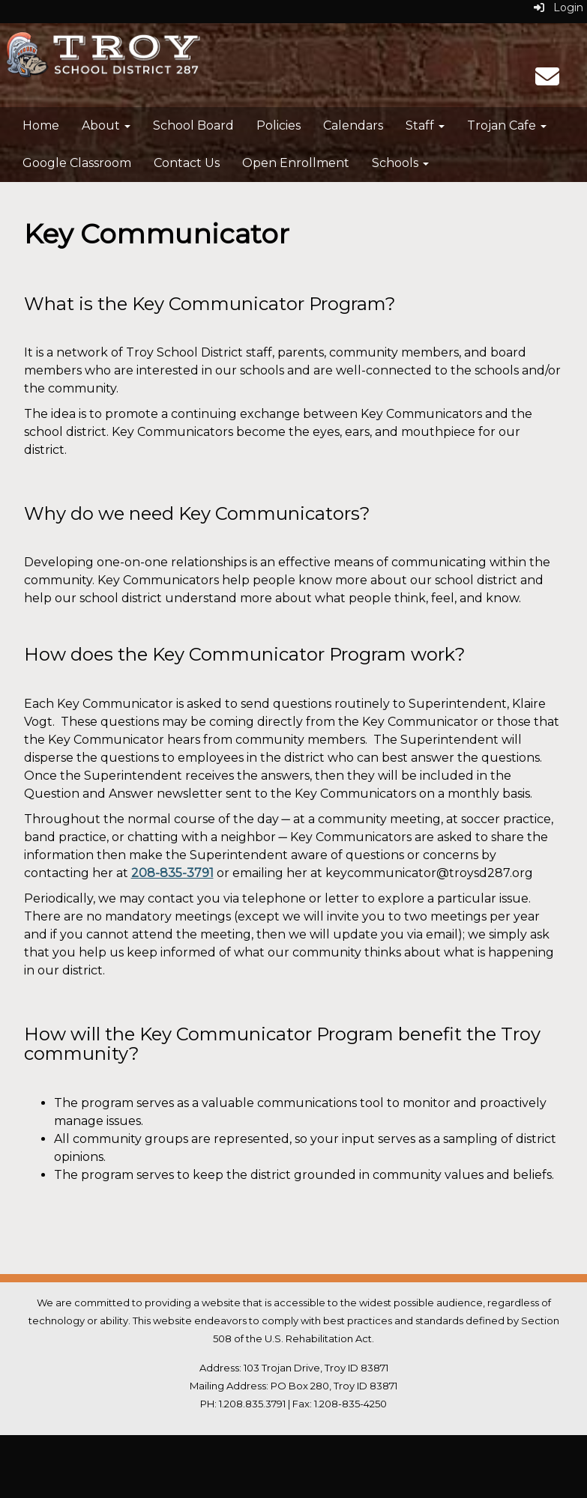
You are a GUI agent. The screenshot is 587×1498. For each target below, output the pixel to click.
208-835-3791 (172, 873)
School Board (193, 125)
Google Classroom (76, 163)
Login (558, 7)
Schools (400, 163)
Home (40, 125)
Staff (425, 125)
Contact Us (187, 163)
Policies (278, 125)
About (106, 125)
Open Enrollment (295, 163)
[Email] (547, 81)
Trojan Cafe (507, 125)
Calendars (353, 125)
